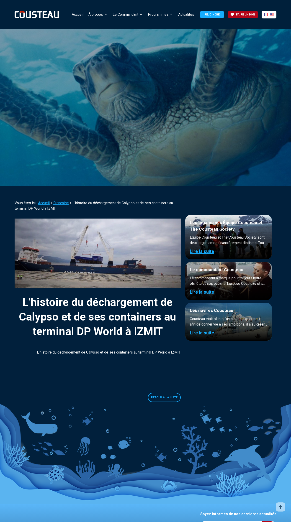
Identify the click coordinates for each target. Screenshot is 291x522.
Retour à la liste (164, 397)
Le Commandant (125, 14)
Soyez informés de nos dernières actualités (238, 514)
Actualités (186, 14)
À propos (95, 14)
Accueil (77, 14)
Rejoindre (212, 14)
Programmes (158, 14)
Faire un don (242, 15)
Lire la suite (202, 251)
